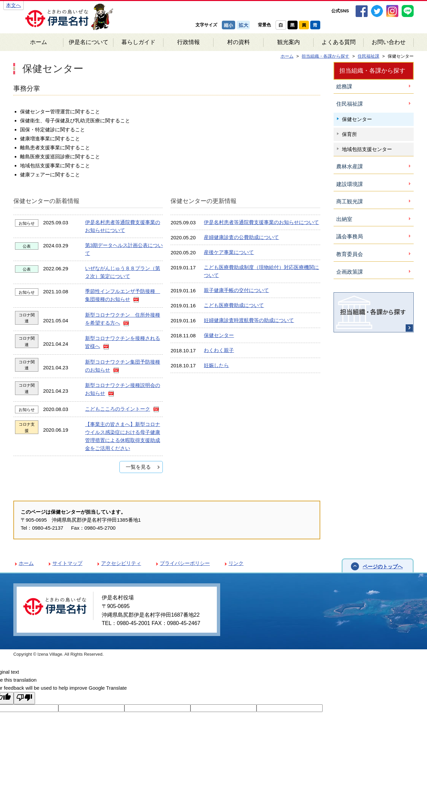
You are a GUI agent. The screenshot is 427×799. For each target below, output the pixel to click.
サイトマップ (67, 563)
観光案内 (288, 42)
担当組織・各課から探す (372, 70)
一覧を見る (138, 467)
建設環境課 (349, 184)
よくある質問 (339, 42)
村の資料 (238, 42)
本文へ (13, 5)
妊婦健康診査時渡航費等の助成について (249, 320)
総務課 (344, 86)
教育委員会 (349, 254)
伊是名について (88, 42)
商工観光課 (349, 201)
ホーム (38, 42)
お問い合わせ (389, 42)
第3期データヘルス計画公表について (124, 249)
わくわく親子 (219, 350)
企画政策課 (349, 272)
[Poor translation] (24, 698)
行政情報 (188, 42)
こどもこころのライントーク (117, 409)
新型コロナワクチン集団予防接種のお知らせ (122, 366)
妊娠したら (216, 365)
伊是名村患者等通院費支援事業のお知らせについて (122, 226)
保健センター (219, 335)
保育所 (349, 134)
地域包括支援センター (367, 149)
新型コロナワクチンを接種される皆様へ (122, 342)
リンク (236, 563)
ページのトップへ (383, 566)
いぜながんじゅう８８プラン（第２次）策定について (122, 272)
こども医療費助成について (234, 305)
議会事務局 (349, 236)
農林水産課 (349, 166)
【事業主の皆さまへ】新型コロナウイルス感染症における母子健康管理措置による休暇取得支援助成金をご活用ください (122, 436)
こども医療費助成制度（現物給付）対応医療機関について (261, 271)
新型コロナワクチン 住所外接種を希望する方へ (122, 319)
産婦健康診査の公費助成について (241, 237)
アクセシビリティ (121, 563)
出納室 (344, 219)
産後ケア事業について (229, 252)
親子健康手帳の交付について (236, 290)
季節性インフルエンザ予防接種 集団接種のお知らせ (122, 295)
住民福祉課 (349, 104)
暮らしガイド (138, 42)
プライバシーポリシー (185, 563)
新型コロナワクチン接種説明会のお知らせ (122, 389)
